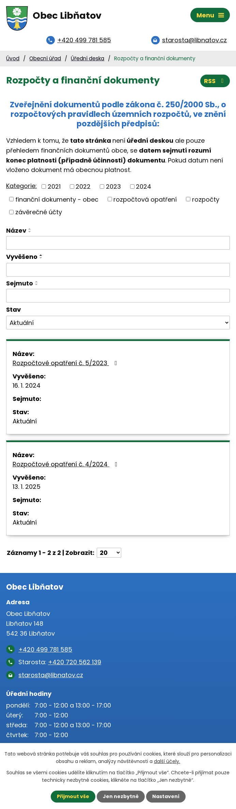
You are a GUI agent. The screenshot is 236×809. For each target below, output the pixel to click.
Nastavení (165, 796)
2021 (54, 186)
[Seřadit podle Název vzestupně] (30, 229)
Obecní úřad (45, 58)
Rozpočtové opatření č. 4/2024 (66, 464)
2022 (83, 186)
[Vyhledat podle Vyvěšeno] (118, 270)
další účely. (167, 761)
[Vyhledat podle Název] (118, 243)
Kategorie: (21, 186)
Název (16, 230)
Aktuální (25, 421)
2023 (113, 186)
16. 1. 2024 (27, 385)
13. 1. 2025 (27, 486)
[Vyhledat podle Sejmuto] (118, 295)
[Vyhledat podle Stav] (118, 322)
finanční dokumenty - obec (56, 199)
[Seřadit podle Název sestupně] (30, 231)
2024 (143, 186)
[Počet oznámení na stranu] (109, 553)
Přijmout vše (73, 796)
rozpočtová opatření (145, 199)
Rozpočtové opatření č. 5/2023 (66, 363)
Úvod (12, 58)
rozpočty (205, 199)
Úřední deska (87, 58)
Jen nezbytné (121, 796)
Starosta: (59, 662)
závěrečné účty (38, 212)
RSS (215, 81)
